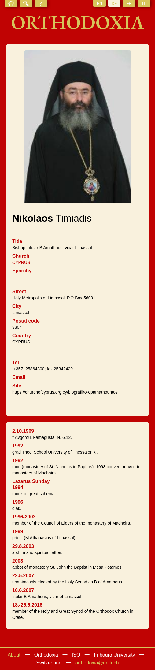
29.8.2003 (23, 546)
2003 (17, 560)
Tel (15, 362)
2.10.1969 (23, 431)
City (16, 306)
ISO (76, 654)
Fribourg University (114, 654)
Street (19, 291)
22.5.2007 (23, 575)
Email (18, 377)
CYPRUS (21, 262)
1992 (17, 445)
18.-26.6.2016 (27, 605)
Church (20, 256)
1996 (17, 502)
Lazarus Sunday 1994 (31, 484)
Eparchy (21, 270)
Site (16, 385)
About (14, 654)
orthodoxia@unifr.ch (97, 662)
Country (21, 335)
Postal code (26, 321)
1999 (17, 531)
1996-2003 (24, 516)
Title (17, 241)
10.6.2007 (23, 590)
